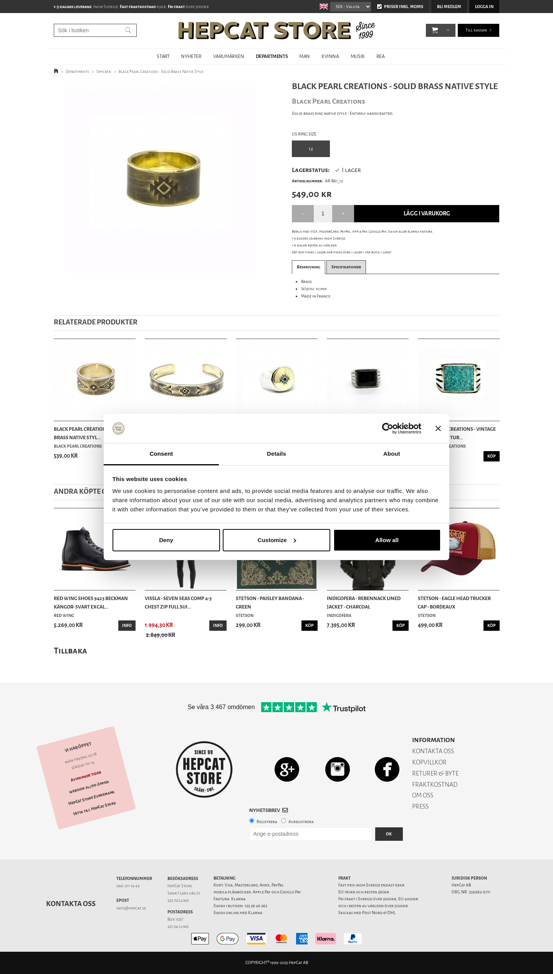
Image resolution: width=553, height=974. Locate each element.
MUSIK (358, 56)
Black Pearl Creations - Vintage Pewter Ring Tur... (457, 433)
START (163, 56)
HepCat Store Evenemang (91, 798)
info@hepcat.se (131, 908)
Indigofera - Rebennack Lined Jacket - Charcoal (364, 602)
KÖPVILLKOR (429, 762)
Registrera (267, 822)
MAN (304, 56)
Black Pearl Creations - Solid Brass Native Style (161, 71)
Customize (277, 540)
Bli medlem (449, 7)
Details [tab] (276, 453)
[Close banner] (438, 428)
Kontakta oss (71, 903)
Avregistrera (301, 822)
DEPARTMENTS (272, 56)
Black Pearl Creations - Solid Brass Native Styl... (90, 433)
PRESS (420, 806)
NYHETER (191, 56)
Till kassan (476, 30)
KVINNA (330, 56)
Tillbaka (70, 650)
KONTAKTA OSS (433, 751)
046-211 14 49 (128, 886)
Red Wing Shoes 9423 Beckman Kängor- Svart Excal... (91, 602)
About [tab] (391, 453)
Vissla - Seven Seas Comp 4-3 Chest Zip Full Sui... (178, 602)
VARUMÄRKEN (228, 56)
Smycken (103, 71)
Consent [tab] (161, 453)
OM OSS (422, 795)
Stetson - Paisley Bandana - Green (270, 602)
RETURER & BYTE (435, 773)
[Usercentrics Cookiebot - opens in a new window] (387, 428)
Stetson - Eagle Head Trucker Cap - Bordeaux (454, 602)
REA (380, 56)
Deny (166, 540)
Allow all (387, 540)
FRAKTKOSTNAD (435, 785)
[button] (435, 30)
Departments (77, 71)
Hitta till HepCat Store (94, 808)
